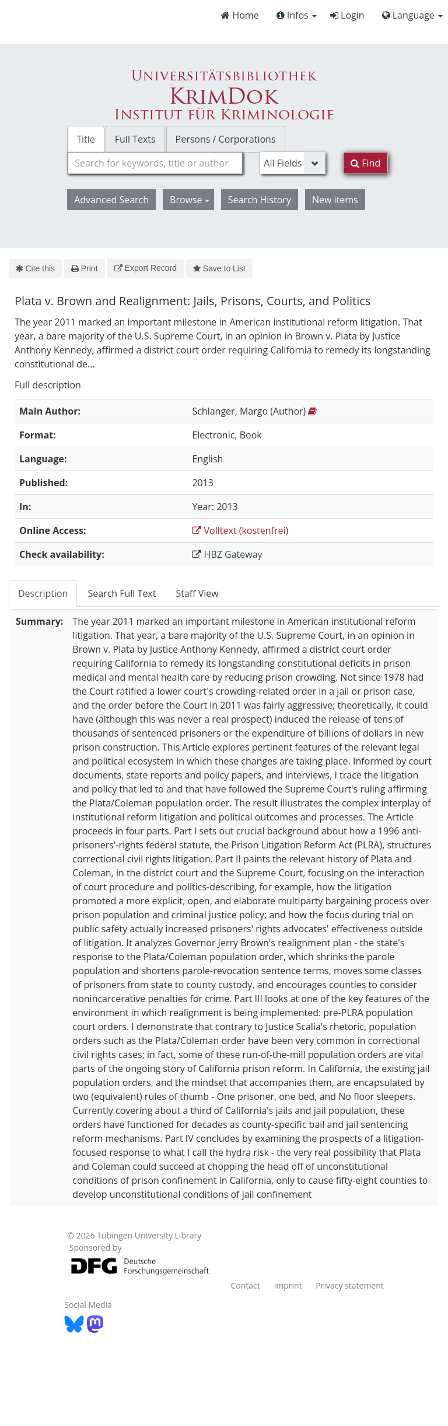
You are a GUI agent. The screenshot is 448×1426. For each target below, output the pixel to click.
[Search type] (293, 163)
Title (85, 139)
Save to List (219, 268)
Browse (189, 199)
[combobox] (155, 163)
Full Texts (135, 139)
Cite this (35, 268)
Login (347, 15)
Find (365, 163)
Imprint (288, 1285)
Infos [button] (296, 15)
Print (84, 268)
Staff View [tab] (197, 593)
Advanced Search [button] (111, 199)
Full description (48, 384)
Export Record (145, 268)
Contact (245, 1285)
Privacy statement (350, 1285)
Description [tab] (43, 593)
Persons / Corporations (226, 139)
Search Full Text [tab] (122, 593)
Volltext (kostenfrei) (240, 530)
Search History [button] (259, 199)
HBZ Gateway (227, 554)
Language (412, 15)
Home (239, 15)
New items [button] (335, 199)
